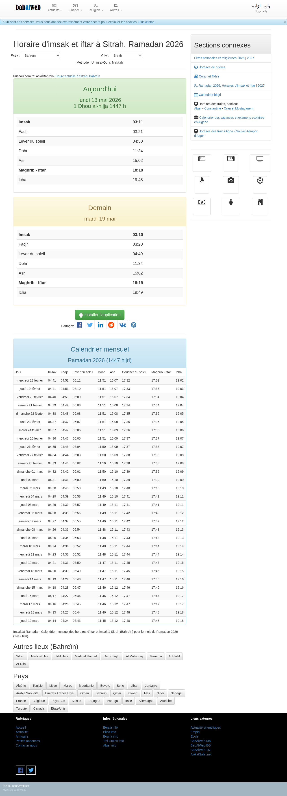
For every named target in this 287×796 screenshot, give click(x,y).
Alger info (109, 745)
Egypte (105, 685)
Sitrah (20, 656)
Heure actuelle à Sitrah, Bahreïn (77, 76)
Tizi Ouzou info (113, 741)
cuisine (260, 210)
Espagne (94, 701)
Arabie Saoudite (27, 693)
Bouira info (110, 736)
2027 (250, 58)
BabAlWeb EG (201, 745)
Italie (128, 701)
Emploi (195, 732)
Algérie (21, 685)
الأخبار (231, 166)
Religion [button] (96, 8)
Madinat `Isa (39, 656)
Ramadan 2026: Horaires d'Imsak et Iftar (224, 85)
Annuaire (22, 736)
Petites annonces (28, 741)
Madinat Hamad (86, 656)
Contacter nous (26, 745)
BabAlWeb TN (200, 750)
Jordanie (151, 685)
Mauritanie (86, 685)
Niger (160, 693)
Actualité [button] (55, 8)
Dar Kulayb (111, 656)
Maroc (67, 685)
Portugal (113, 701)
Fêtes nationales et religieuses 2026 (219, 58)
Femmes (231, 210)
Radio (202, 188)
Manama (156, 656)
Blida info (109, 732)
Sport (260, 188)
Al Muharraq (134, 656)
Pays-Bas (58, 701)
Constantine (212, 108)
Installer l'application (100, 315)
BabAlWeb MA (201, 741)
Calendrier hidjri (207, 95)
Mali (147, 693)
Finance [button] (75, 8)
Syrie (120, 685)
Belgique (39, 701)
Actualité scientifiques (206, 727)
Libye (53, 685)
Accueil (21, 727)
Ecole (194, 736)
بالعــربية (261, 8)
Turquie (21, 708)
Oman (84, 693)
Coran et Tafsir (206, 76)
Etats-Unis (58, 708)
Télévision (260, 166)
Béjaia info (110, 727)
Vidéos (231, 188)
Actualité (202, 166)
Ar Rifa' (21, 664)
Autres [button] (116, 8)
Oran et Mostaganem (238, 108)
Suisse (76, 701)
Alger (198, 108)
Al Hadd (174, 656)
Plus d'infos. (146, 22)
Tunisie (38, 685)
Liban (134, 685)
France (21, 701)
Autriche (166, 701)
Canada (38, 708)
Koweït (132, 693)
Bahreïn (101, 693)
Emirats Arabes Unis (59, 693)
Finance (201, 210)
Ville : (105, 55)
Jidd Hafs (61, 656)
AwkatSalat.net (201, 754)
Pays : (15, 55)
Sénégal (176, 693)
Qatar (117, 693)
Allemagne (146, 701)
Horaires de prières (209, 67)
